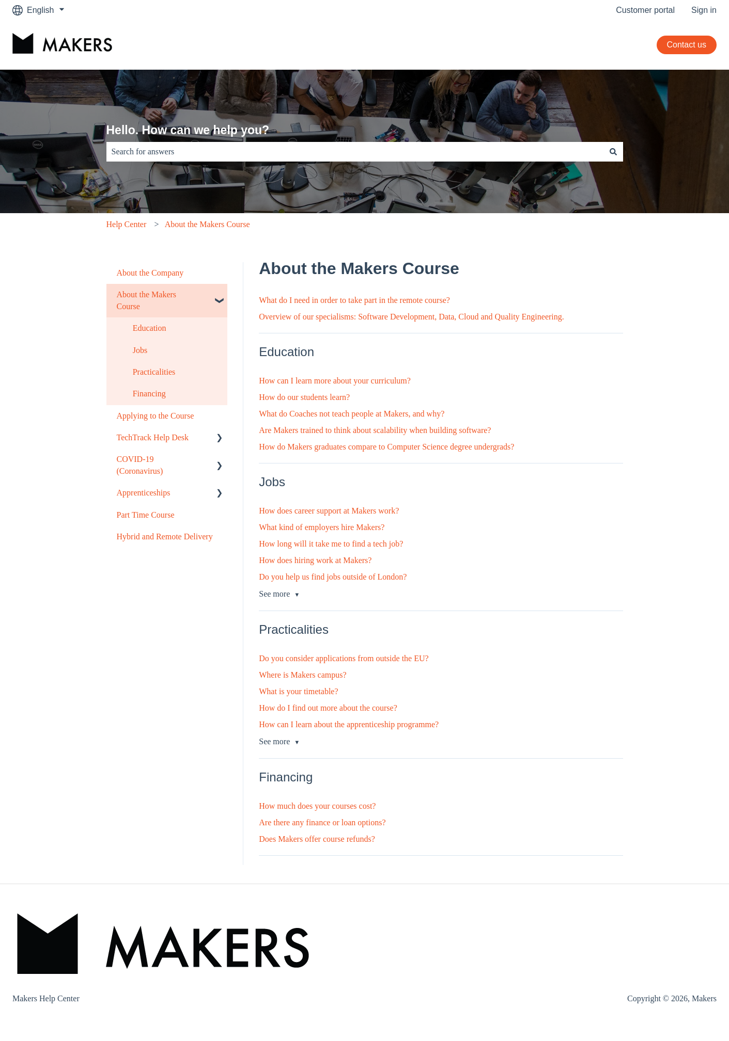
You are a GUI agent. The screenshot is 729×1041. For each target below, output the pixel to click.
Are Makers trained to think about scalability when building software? (375, 430)
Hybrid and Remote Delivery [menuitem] (165, 536)
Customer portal (645, 10)
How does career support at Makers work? (329, 510)
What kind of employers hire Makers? (321, 527)
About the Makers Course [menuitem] (147, 300)
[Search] (613, 152)
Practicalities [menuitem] (154, 371)
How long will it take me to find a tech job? (331, 543)
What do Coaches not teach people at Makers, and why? (351, 413)
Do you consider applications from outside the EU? (343, 658)
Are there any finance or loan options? (322, 822)
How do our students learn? (304, 397)
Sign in (704, 10)
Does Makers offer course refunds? (317, 839)
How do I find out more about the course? (328, 707)
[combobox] (354, 152)
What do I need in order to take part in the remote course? (354, 300)
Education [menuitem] (149, 328)
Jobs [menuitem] (140, 350)
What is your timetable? (298, 691)
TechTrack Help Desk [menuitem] (153, 437)
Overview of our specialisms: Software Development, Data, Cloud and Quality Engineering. (411, 316)
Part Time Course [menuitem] (146, 514)
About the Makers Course (207, 224)
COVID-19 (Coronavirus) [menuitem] (140, 465)
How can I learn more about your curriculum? (335, 380)
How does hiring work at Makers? (315, 560)
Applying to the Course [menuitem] (155, 415)
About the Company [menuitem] (150, 272)
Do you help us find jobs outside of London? (333, 576)
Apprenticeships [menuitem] (143, 492)
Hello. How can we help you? (188, 130)
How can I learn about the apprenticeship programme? (349, 724)
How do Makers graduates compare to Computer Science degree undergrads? (386, 446)
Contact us (686, 44)
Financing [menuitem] (149, 393)
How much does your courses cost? (317, 806)
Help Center (126, 224)
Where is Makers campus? (302, 674)
